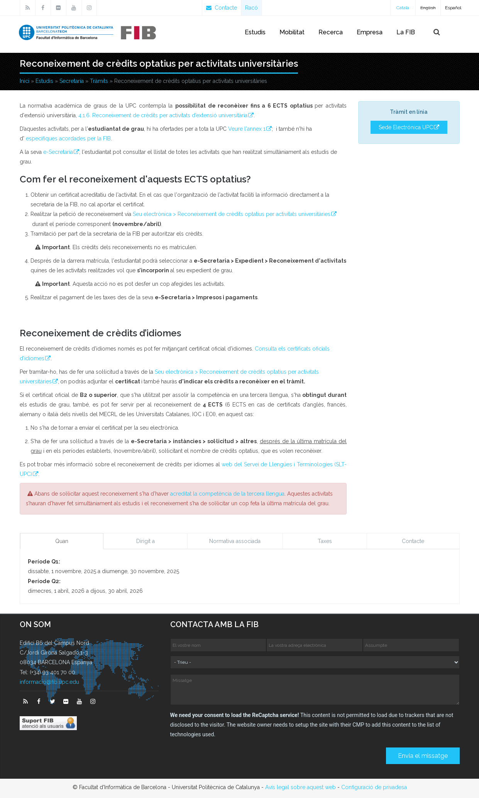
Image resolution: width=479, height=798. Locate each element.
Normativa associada (235, 541)
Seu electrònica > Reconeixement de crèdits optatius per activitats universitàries (231, 214)
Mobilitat (292, 32)
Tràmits (99, 81)
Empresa (370, 32)
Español (453, 7)
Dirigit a (145, 541)
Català (402, 7)
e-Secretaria (58, 152)
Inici (24, 81)
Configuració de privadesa (374, 787)
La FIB (405, 32)
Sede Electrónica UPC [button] (406, 127)
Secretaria (71, 81)
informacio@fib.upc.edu (49, 682)
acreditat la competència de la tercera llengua (227, 494)
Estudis (255, 32)
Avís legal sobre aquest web (300, 787)
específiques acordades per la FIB (68, 138)
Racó (251, 8)
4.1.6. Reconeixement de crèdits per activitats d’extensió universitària (162, 115)
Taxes (325, 541)
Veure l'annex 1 (247, 129)
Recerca (330, 32)
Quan (61, 541)
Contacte (221, 8)
